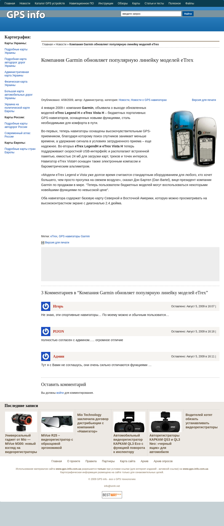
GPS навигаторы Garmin (74, 236)
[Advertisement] (209, 17)
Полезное (174, 3)
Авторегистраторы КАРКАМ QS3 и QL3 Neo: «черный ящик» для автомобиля (164, 444)
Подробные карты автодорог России (16, 125)
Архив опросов (163, 461)
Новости (25, 3)
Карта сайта (127, 461)
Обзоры (123, 3)
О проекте (73, 461)
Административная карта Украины (17, 73)
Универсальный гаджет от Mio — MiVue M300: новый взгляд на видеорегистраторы (21, 444)
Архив (144, 461)
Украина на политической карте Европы (17, 108)
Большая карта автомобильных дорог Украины (19, 95)
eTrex (54, 236)
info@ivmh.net (112, 486)
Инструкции (105, 3)
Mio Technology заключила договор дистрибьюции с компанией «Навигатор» (93, 423)
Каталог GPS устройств (50, 3)
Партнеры (108, 461)
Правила (91, 461)
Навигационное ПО (81, 3)
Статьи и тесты (154, 3)
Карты (136, 3)
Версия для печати (204, 100)
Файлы (189, 3)
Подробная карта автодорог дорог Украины (16, 62)
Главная (10, 3)
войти (60, 392)
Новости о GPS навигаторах (149, 100)
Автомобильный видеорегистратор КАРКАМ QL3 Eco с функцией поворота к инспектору (129, 444)
